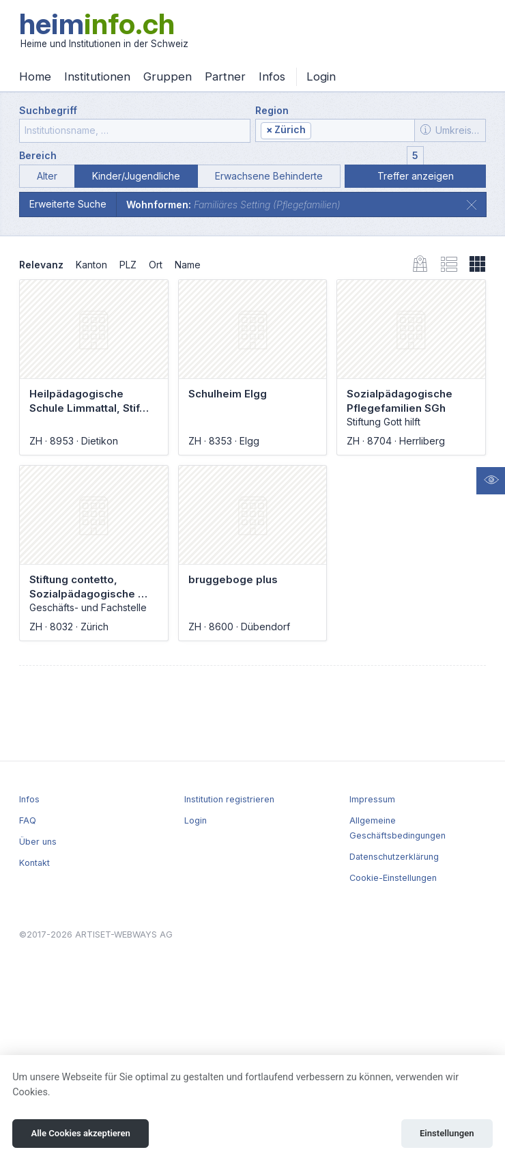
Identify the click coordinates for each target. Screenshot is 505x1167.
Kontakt (34, 863)
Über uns (38, 841)
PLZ (127, 264)
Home (35, 76)
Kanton (91, 264)
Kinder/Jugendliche (136, 176)
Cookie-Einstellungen (393, 878)
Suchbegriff (48, 110)
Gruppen (167, 76)
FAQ (27, 820)
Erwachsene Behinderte (269, 176)
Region (272, 110)
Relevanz (41, 264)
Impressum (372, 799)
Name (188, 264)
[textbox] (361, 130)
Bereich (38, 155)
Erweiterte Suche (67, 204)
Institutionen (97, 76)
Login (321, 76)
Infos (272, 76)
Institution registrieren (229, 799)
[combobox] (335, 130)
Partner (225, 76)
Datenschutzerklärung (394, 857)
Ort (155, 264)
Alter (47, 176)
